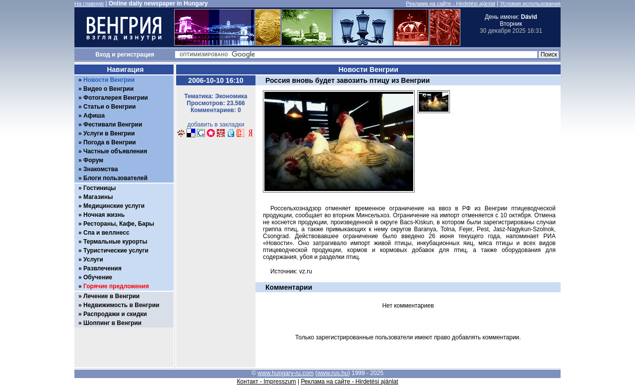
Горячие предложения (116, 286)
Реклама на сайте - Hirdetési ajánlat (450, 3)
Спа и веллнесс (106, 232)
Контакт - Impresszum (266, 381)
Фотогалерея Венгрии (115, 97)
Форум (93, 160)
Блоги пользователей (115, 178)
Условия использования (530, 3)
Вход (102, 54)
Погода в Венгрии (109, 142)
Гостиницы (99, 188)
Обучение (97, 277)
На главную (89, 3)
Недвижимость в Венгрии (121, 305)
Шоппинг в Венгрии (112, 323)
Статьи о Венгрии (109, 106)
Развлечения (102, 268)
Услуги (93, 259)
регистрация (135, 54)
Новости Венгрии (108, 79)
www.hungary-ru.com (285, 373)
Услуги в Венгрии (109, 133)
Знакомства (100, 169)
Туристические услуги (115, 250)
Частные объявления (115, 151)
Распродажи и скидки (115, 314)
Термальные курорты (115, 241)
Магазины (98, 196)
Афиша (94, 115)
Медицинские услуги (113, 205)
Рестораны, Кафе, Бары (118, 223)
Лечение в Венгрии (111, 296)
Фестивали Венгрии (112, 124)
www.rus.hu (332, 373)
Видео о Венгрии (108, 88)
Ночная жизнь (104, 214)
